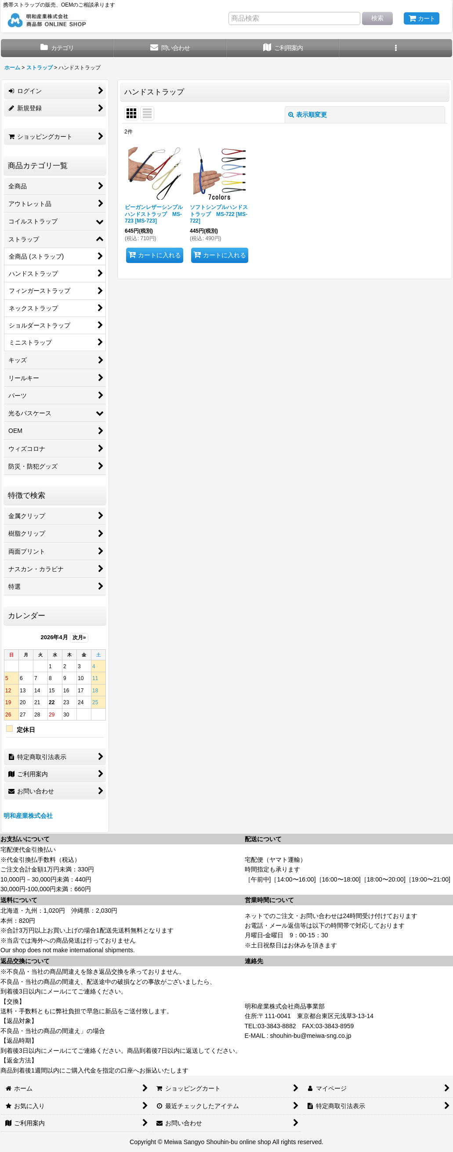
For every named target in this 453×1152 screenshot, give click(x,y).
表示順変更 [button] (307, 114)
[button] (395, 48)
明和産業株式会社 (28, 815)
